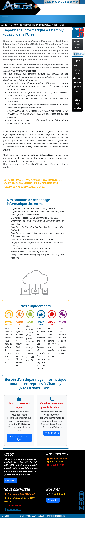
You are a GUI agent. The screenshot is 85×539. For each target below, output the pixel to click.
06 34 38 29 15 (12, 509)
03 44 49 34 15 (52, 433)
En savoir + (10, 480)
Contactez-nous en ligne (19, 438)
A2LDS (41, 515)
